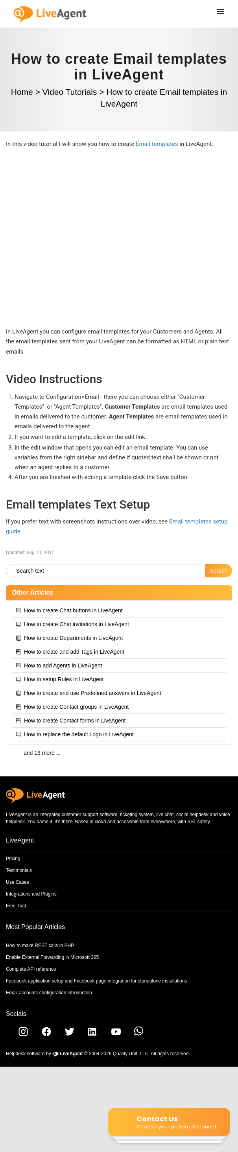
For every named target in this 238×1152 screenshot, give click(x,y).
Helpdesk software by (44, 1053)
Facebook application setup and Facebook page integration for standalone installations (96, 981)
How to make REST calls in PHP (40, 945)
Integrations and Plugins (31, 894)
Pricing (13, 858)
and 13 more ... (42, 753)
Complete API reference (31, 969)
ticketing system (136, 814)
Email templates (157, 143)
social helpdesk (192, 814)
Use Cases (17, 882)
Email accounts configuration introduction (49, 992)
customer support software (89, 814)
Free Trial (16, 906)
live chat (164, 814)
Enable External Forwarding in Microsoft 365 (52, 957)
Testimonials (19, 870)
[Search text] (106, 570)
